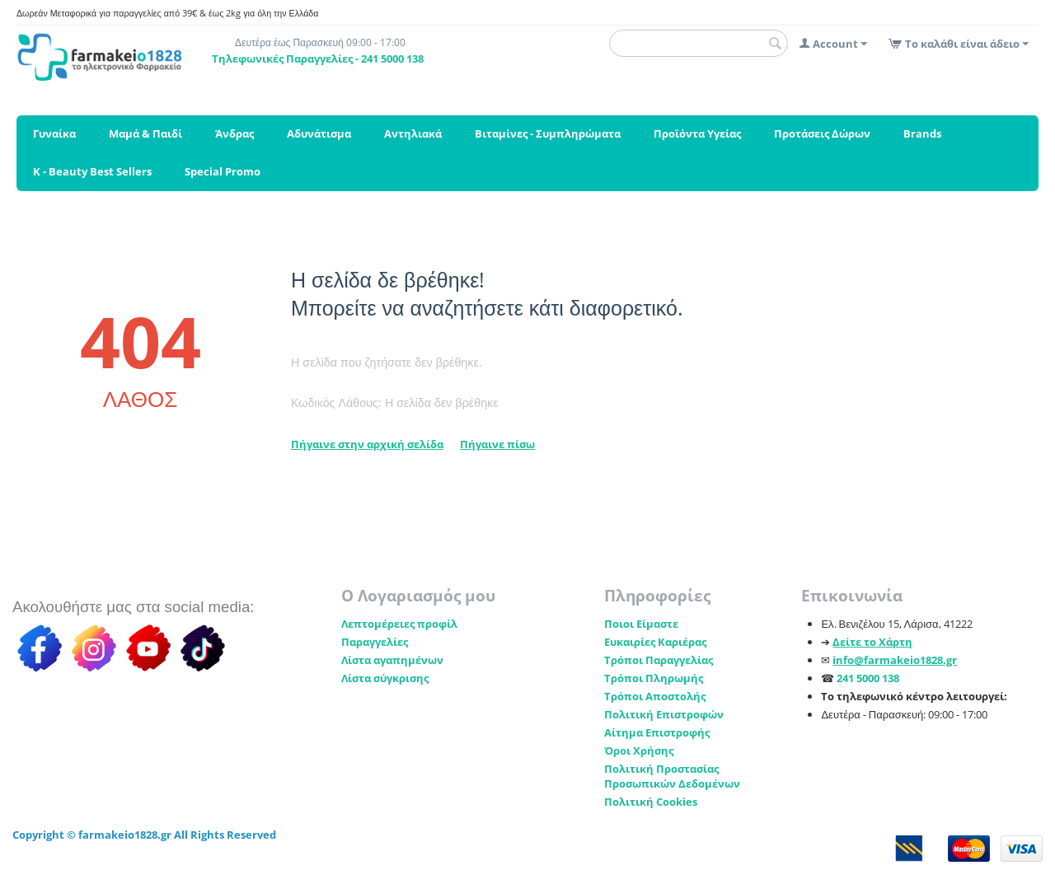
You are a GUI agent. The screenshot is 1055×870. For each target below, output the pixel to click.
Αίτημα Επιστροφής (657, 732)
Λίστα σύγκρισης (385, 678)
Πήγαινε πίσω (497, 444)
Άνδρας (234, 133)
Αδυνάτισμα (319, 133)
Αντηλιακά (413, 133)
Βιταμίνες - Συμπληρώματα (548, 133)
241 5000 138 (868, 678)
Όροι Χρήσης (638, 750)
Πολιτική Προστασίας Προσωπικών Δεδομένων (672, 776)
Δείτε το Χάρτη (872, 641)
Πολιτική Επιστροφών (664, 714)
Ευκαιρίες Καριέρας (655, 641)
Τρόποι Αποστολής (655, 696)
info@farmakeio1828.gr (894, 659)
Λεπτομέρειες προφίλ (399, 623)
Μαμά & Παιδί (145, 133)
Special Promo (222, 171)
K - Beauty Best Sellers (92, 171)
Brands (922, 133)
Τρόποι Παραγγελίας (658, 659)
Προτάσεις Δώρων (822, 133)
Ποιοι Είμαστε (641, 623)
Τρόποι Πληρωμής (653, 678)
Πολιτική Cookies (650, 801)
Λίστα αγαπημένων (392, 659)
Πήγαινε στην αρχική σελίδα (367, 444)
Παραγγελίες (374, 641)
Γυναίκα (54, 133)
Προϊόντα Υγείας (697, 133)
